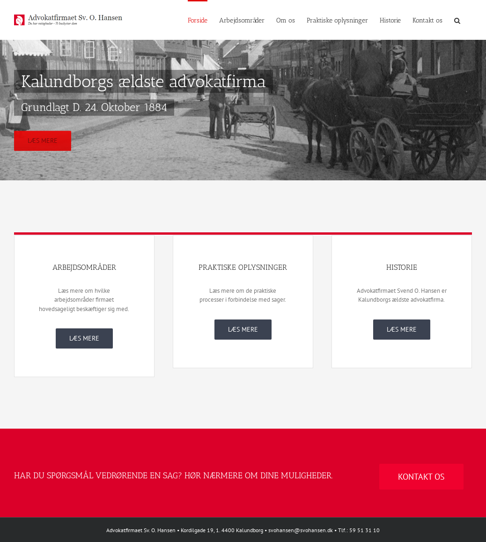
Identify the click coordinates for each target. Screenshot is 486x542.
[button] (457, 19)
